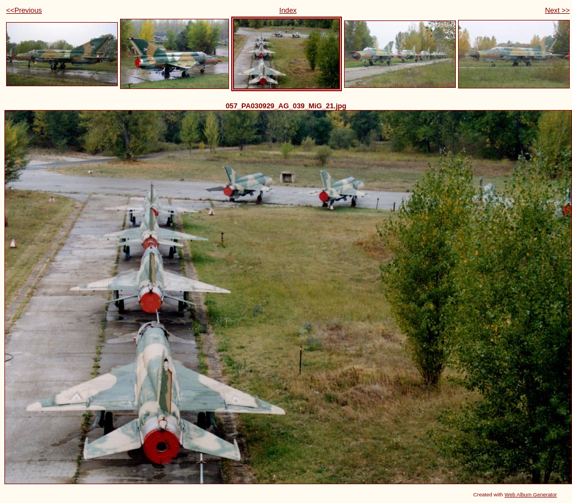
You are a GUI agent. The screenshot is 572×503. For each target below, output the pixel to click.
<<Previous (24, 10)
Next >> (557, 10)
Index (288, 10)
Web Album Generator (531, 494)
